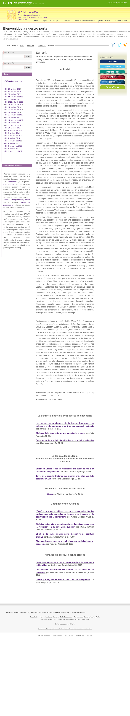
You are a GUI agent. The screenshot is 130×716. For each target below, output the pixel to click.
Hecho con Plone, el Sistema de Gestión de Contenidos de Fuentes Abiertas (65, 629)
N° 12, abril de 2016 (13, 123)
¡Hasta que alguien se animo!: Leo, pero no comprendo (63, 579)
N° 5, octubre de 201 (13, 141)
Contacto (117, 3)
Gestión (124, 3)
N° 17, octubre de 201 (13, 110)
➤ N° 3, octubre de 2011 (12, 146)
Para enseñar (104, 21)
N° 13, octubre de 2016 (14, 120)
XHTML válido (57, 635)
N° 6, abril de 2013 (12, 138)
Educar (49, 494)
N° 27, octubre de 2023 (13, 81)
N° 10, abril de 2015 (13, 128)
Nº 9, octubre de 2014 (13, 130)
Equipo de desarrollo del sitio (65, 624)
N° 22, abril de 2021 (13, 99)
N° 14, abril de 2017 (13, 117)
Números (30, 46)
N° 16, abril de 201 (12, 112)
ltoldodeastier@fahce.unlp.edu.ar (17, 200)
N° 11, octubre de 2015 (14, 125)
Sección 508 (80, 635)
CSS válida (69, 635)
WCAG (89, 635)
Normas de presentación (85, 21)
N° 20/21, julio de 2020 (14, 102)
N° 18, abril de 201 (12, 107)
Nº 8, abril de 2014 (12, 133)
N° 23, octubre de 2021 (14, 97)
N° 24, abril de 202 (12, 94)
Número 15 (42, 46)
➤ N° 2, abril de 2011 (11, 149)
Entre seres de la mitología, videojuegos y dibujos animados (65, 440)
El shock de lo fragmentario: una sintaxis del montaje (60, 433)
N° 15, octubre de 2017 (14, 115)
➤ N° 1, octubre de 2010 (12, 151)
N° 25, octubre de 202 (13, 92)
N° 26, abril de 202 (12, 89)
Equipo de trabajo (50, 21)
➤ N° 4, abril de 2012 (11, 143)
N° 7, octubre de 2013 (13, 136)
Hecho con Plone (44, 635)
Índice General (121, 21)
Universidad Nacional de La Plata (87, 617)
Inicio (110, 3)
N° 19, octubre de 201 (13, 104)
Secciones (66, 21)
